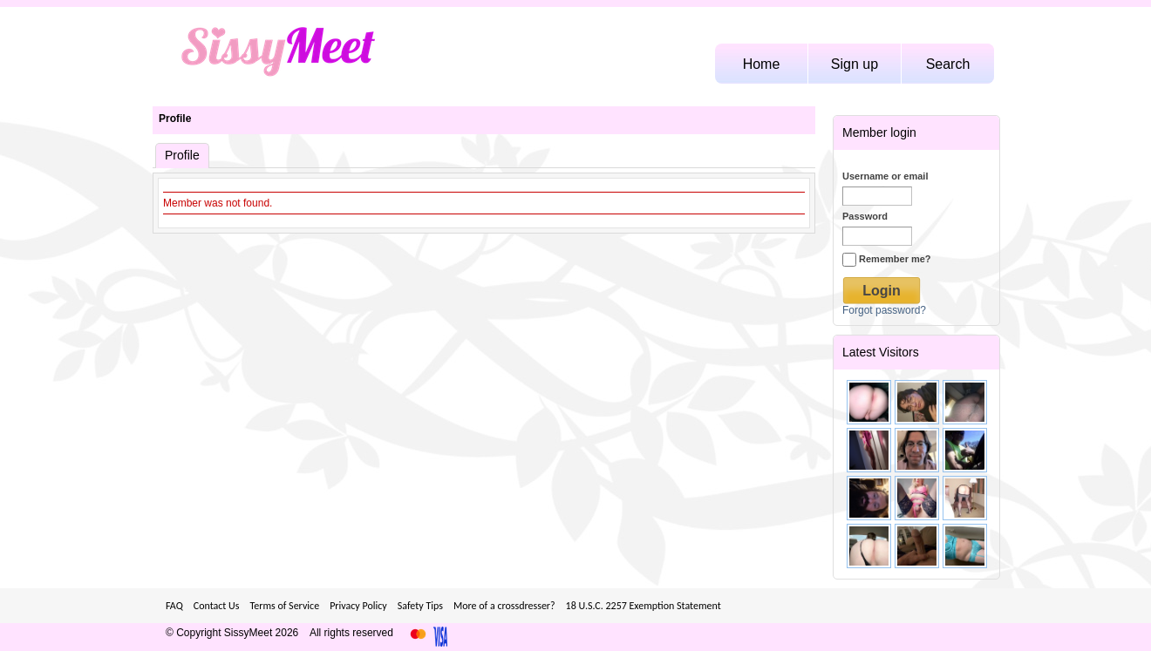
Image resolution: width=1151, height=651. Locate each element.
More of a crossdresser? (504, 606)
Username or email (885, 176)
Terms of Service (284, 606)
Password (865, 216)
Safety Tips (420, 606)
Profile (175, 118)
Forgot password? (884, 310)
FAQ (174, 606)
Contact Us (217, 606)
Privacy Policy (358, 606)
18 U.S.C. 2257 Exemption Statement (643, 606)
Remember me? (886, 259)
